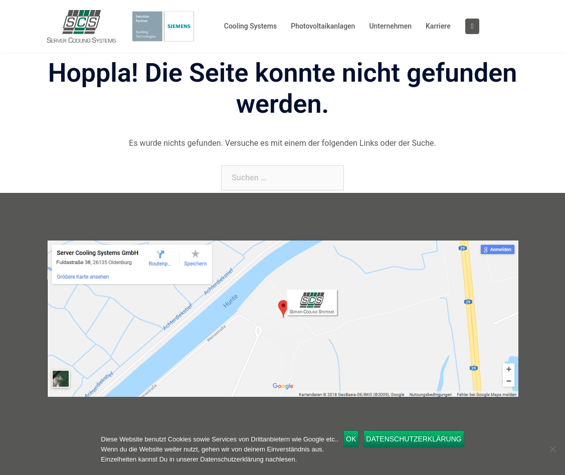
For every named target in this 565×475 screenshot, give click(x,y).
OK (351, 439)
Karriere (438, 26)
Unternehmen (390, 26)
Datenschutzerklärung (413, 439)
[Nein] (552, 449)
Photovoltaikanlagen (323, 26)
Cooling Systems (250, 26)
